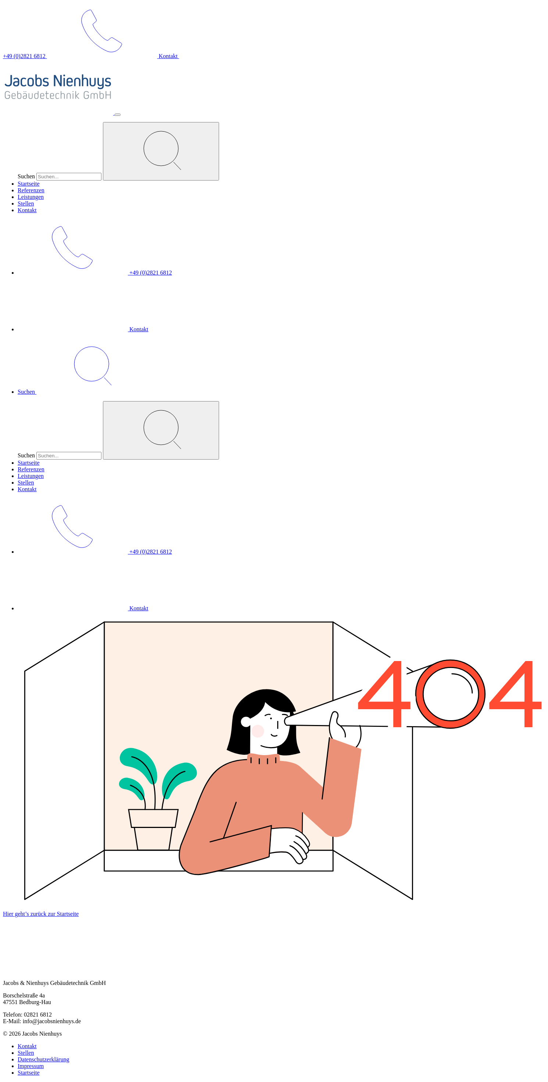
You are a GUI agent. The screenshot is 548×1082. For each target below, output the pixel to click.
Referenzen (31, 190)
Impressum (31, 1066)
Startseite (29, 184)
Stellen (26, 203)
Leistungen (31, 197)
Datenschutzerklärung (43, 1059)
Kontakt (27, 210)
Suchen (26, 176)
